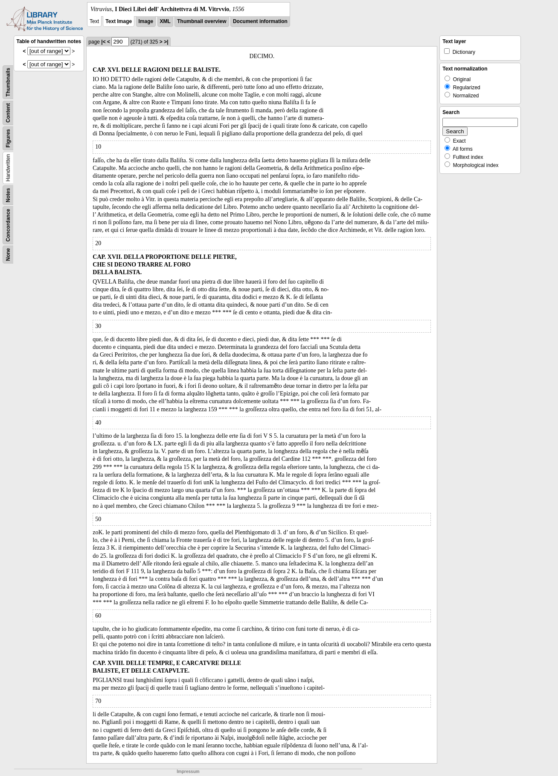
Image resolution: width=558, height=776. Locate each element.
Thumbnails (8, 82)
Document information (260, 21)
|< (103, 42)
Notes (8, 195)
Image (146, 21)
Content (8, 113)
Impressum (188, 771)
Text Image (118, 21)
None (8, 254)
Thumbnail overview (201, 21)
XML (165, 21)
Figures (8, 138)
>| (166, 42)
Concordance (8, 225)
